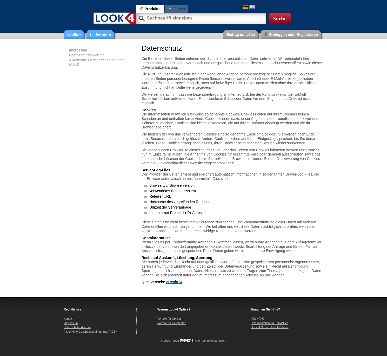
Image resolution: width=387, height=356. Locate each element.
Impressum (78, 50)
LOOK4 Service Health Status (270, 327)
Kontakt (68, 318)
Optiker (74, 35)
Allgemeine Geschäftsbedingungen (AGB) (90, 331)
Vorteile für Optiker (169, 318)
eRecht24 (174, 282)
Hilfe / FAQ (257, 318)
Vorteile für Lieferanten (171, 323)
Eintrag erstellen (240, 35)
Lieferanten (100, 35)
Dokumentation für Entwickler (269, 323)
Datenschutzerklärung (86, 55)
